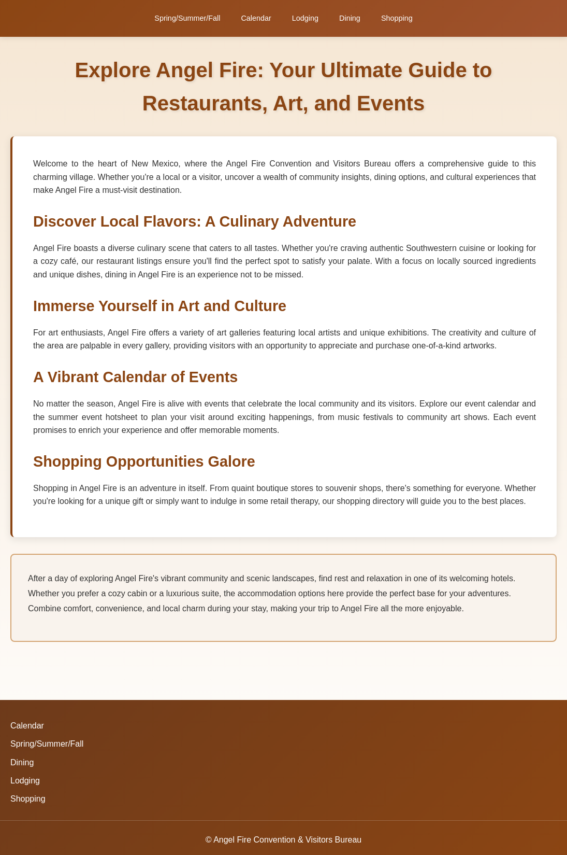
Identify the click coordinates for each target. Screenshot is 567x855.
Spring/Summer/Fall (187, 18)
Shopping (397, 18)
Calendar (256, 18)
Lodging (305, 18)
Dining (349, 18)
